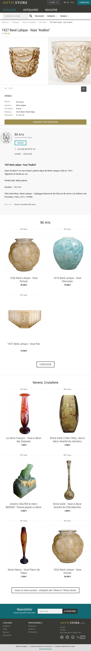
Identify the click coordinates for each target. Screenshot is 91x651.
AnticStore (5, 22)
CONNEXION (84, 2)
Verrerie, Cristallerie (29, 22)
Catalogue (15, 22)
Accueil (62, 627)
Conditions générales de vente (65, 646)
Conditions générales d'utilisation (41, 646)
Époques (6, 632)
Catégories (6, 626)
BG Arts (19, 134)
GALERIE (18, 154)
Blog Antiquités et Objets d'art (70, 632)
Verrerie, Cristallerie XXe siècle (25, 204)
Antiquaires (32, 626)
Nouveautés (39, 16)
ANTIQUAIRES (30, 10)
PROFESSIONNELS (35, 622)
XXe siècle (42, 22)
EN (68, 2)
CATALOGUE (9, 10)
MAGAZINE (51, 10)
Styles (5, 629)
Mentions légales (21, 646)
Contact (63, 630)
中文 (72, 2)
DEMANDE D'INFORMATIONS (45, 122)
